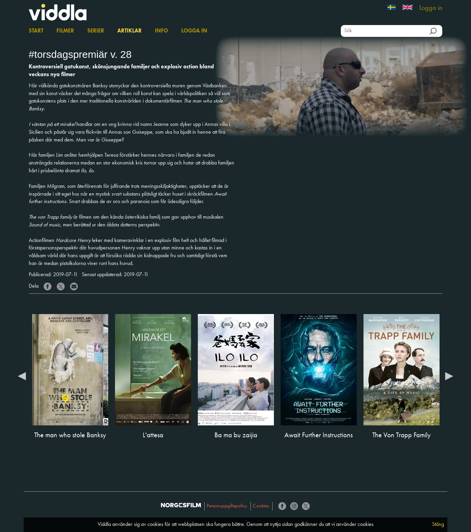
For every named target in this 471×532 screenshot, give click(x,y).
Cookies (261, 506)
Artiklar (129, 31)
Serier (95, 31)
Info (161, 31)
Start (36, 31)
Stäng (438, 524)
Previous (22, 375)
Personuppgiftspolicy (227, 506)
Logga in (430, 8)
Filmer (65, 31)
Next (449, 375)
